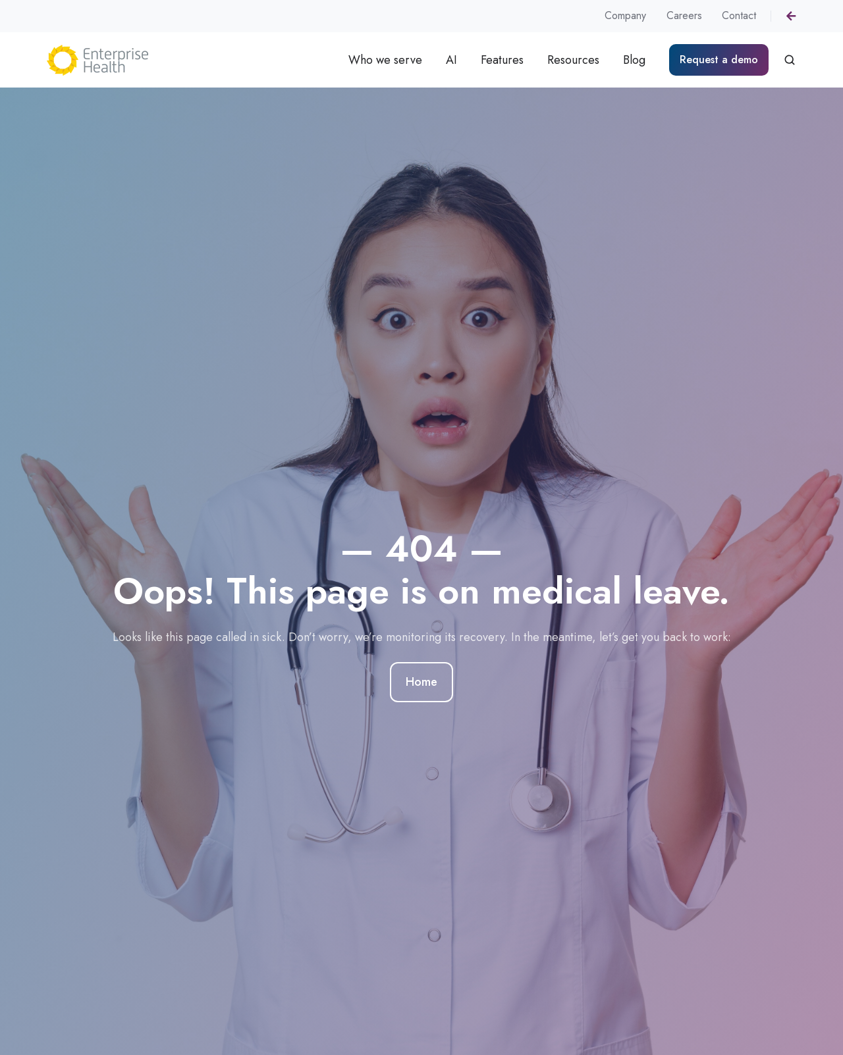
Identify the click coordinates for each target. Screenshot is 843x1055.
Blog (634, 59)
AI (451, 59)
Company (625, 15)
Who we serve (385, 59)
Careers (684, 15)
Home (421, 682)
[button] (789, 59)
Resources (573, 59)
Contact (739, 15)
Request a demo (719, 59)
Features (502, 59)
